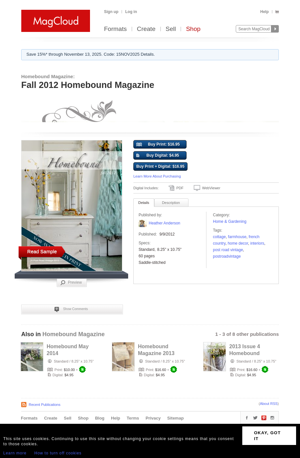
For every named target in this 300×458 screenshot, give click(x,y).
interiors (257, 243)
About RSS (269, 404)
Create (146, 29)
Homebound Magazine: (48, 76)
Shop (193, 29)
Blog (99, 418)
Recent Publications (44, 405)
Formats (115, 29)
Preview (71, 282)
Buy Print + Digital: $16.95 (160, 166)
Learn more (14, 453)
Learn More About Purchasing (157, 176)
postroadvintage (227, 256)
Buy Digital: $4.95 (157, 155)
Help (264, 11)
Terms (133, 418)
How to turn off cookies (58, 453)
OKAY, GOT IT (267, 435)
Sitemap (175, 418)
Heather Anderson (164, 223)
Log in (131, 11)
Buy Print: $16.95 (158, 144)
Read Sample (42, 251)
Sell (171, 29)
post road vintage (228, 250)
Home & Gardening (230, 221)
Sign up (111, 11)
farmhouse (237, 237)
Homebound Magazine (73, 334)
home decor (238, 243)
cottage (219, 237)
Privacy (153, 418)
